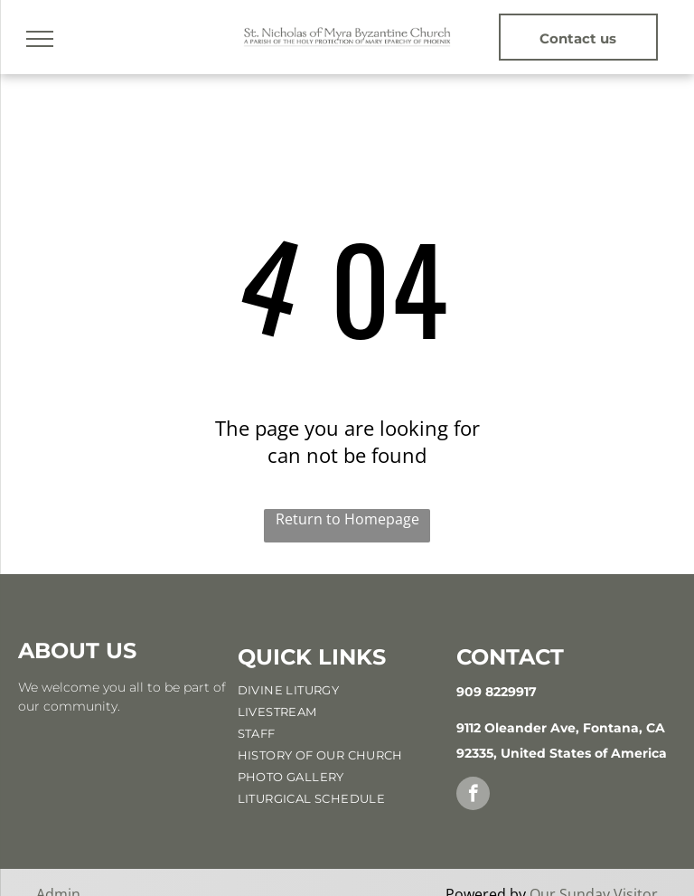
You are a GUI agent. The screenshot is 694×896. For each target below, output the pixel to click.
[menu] (39, 38)
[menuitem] (345, 690)
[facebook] (473, 796)
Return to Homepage (347, 519)
